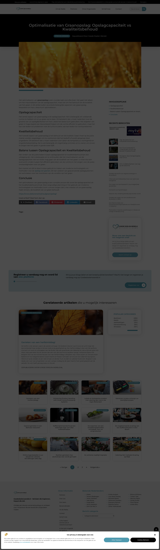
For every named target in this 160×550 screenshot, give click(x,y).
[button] (155, 535)
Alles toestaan (117, 540)
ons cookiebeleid (25, 542)
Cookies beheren (143, 540)
